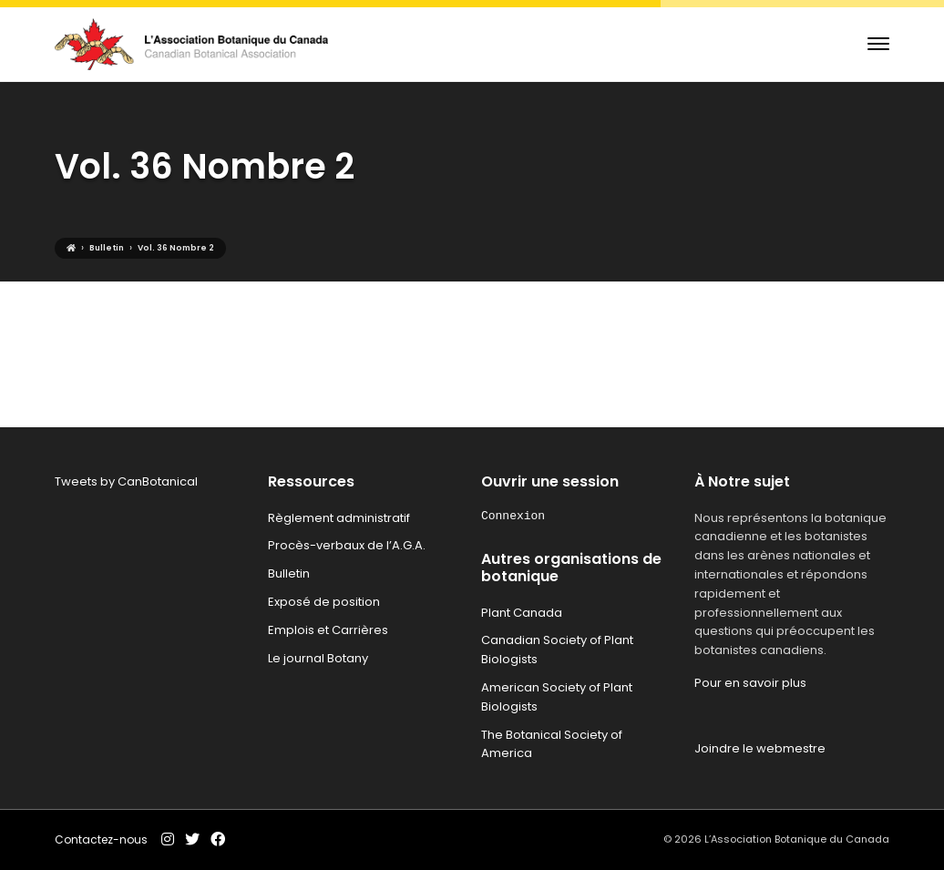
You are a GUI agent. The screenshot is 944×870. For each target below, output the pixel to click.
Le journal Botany (318, 658)
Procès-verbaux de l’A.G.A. (347, 545)
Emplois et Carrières (328, 630)
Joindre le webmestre (760, 748)
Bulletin (289, 573)
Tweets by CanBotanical (126, 481)
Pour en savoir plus (750, 682)
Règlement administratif (339, 518)
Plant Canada (521, 612)
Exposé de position (324, 601)
